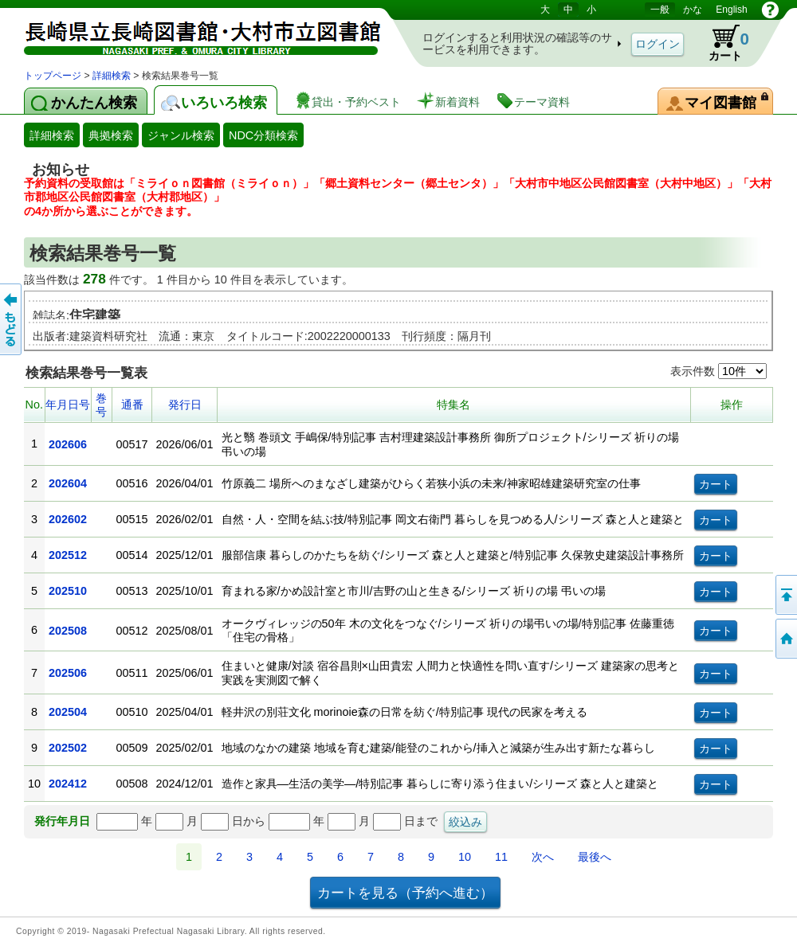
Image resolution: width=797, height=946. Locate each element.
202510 (68, 590)
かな (692, 9)
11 (501, 856)
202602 (68, 519)
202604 (68, 483)
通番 (132, 404)
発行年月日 (62, 821)
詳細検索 (111, 75)
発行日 (185, 404)
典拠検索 (110, 135)
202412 (68, 783)
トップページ (52, 75)
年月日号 (67, 404)
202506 (68, 672)
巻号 (101, 405)
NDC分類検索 (263, 135)
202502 (68, 747)
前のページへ (12, 319)
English (731, 9)
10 (464, 856)
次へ (543, 856)
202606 (68, 444)
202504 (68, 712)
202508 (68, 630)
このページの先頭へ (785, 595)
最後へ (594, 856)
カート (721, 43)
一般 (659, 9)
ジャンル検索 (180, 135)
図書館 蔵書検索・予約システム (191, 34)
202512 (68, 555)
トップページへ (785, 639)
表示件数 (718, 371)
